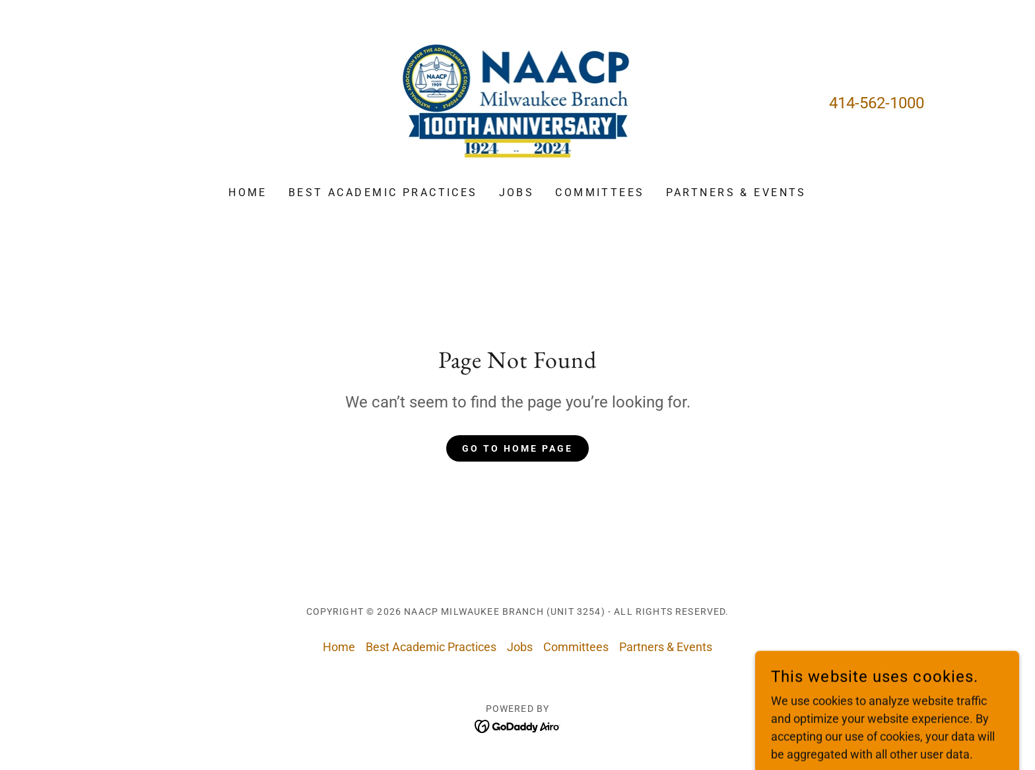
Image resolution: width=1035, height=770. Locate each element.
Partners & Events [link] (736, 192)
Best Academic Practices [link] (383, 192)
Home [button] (339, 647)
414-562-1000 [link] (876, 103)
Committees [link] (599, 192)
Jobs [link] (517, 192)
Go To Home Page (517, 448)
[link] (518, 102)
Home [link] (247, 192)
